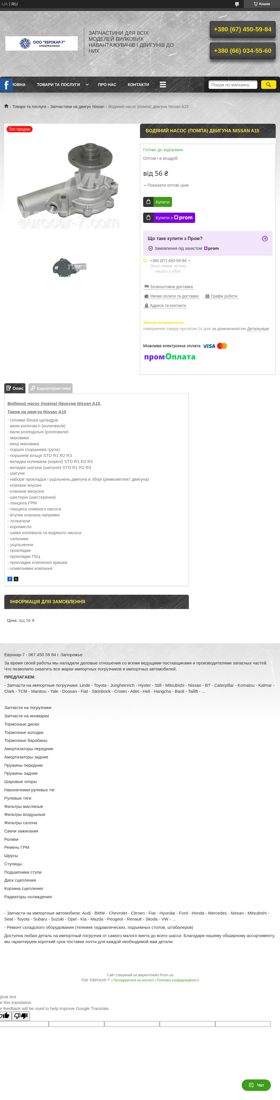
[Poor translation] (21, 1016)
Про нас (107, 84)
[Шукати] (268, 84)
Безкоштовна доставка (172, 286)
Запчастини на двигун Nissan (77, 106)
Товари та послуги (58, 84)
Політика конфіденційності (178, 980)
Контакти (138, 84)
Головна (15, 84)
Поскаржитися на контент (133, 980)
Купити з (174, 217)
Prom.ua (166, 975)
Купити (162, 201)
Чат (256, 1085)
